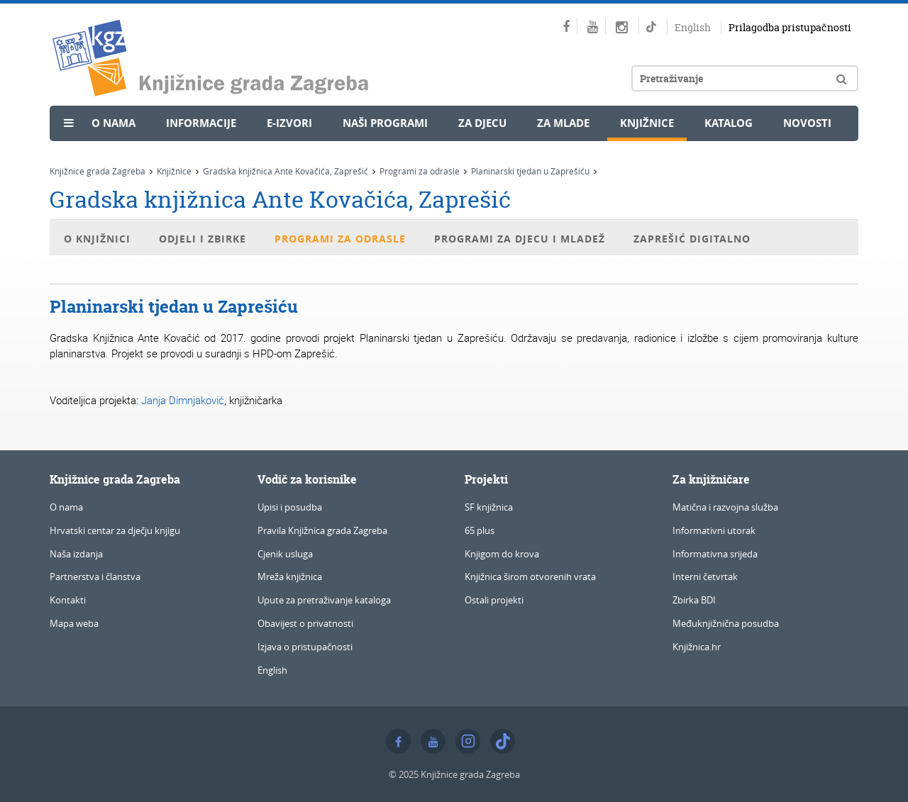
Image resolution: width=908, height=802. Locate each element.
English (693, 27)
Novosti (807, 123)
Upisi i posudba (290, 507)
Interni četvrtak (705, 576)
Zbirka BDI (694, 600)
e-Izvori (289, 123)
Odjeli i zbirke (202, 238)
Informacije (201, 123)
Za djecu (482, 123)
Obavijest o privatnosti (305, 623)
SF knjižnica (489, 507)
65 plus (479, 530)
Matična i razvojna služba (725, 507)
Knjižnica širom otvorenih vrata (530, 576)
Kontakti (68, 600)
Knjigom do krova (502, 553)
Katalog (728, 123)
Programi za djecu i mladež (519, 238)
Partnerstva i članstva (95, 576)
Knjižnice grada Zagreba (97, 171)
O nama (113, 123)
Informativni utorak (713, 530)
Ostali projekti (494, 600)
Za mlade (563, 123)
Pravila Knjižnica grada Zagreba (322, 530)
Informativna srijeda (715, 553)
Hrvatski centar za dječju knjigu (115, 530)
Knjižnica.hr (696, 646)
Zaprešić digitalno (692, 238)
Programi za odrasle (420, 171)
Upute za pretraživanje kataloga (324, 600)
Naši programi (385, 123)
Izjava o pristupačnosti (305, 646)
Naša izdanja (76, 553)
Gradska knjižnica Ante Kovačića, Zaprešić (285, 171)
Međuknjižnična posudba (725, 623)
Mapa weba (74, 623)
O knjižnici (97, 238)
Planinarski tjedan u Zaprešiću (530, 171)
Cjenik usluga (285, 553)
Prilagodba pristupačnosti (790, 27)
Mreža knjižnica (290, 576)
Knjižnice (647, 123)
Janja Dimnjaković (182, 400)
